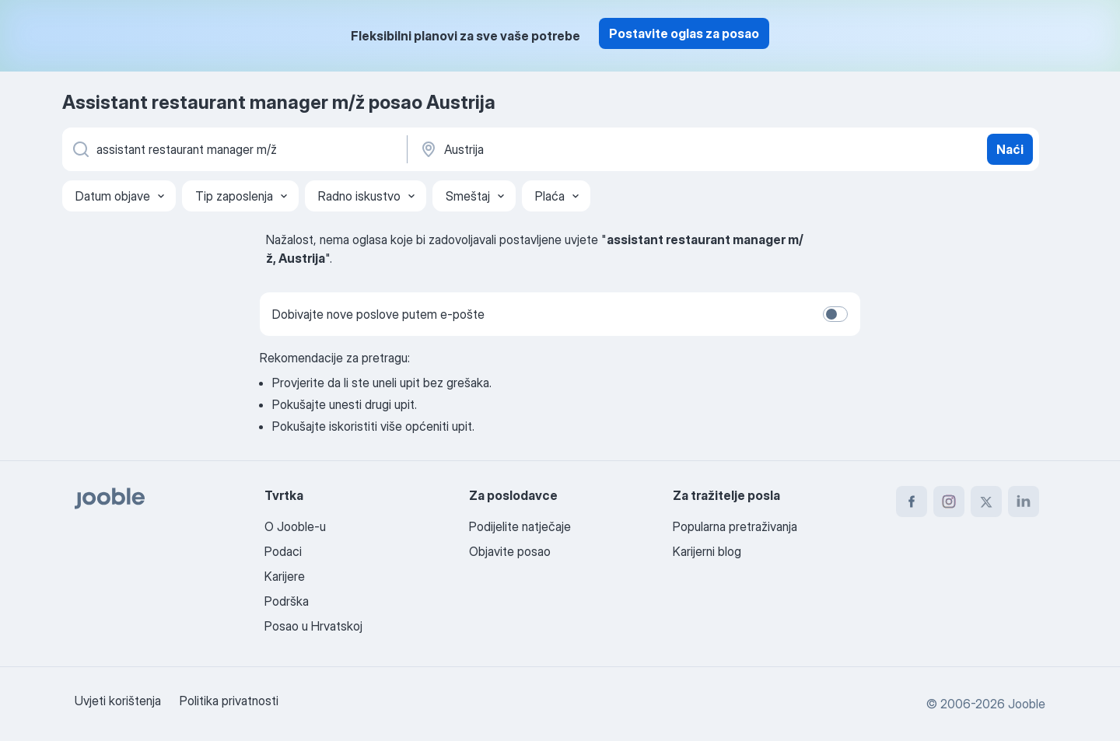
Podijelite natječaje (520, 526)
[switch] (835, 314)
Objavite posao (510, 551)
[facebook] (911, 501)
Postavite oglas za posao (684, 33)
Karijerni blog (707, 551)
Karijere (284, 576)
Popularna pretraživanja (735, 526)
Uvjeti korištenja (118, 700)
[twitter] (986, 501)
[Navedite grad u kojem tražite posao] (581, 149)
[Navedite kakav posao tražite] (233, 149)
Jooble (1026, 703)
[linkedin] (1023, 501)
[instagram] (948, 501)
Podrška (286, 601)
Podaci (283, 551)
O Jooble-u (295, 526)
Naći (1010, 149)
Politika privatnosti (229, 700)
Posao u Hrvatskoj (313, 626)
